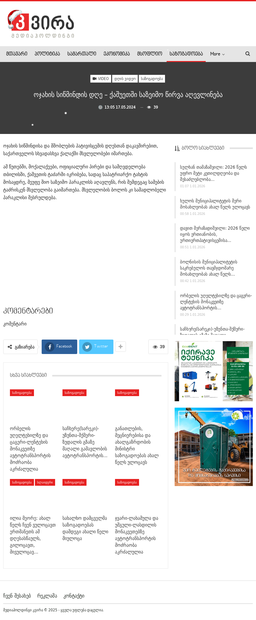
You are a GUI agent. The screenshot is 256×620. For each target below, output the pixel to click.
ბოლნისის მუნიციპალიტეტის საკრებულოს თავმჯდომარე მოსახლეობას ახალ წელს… (208, 268)
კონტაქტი (73, 595)
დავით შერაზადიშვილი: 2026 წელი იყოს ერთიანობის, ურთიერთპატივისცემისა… (215, 234)
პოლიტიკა (47, 54)
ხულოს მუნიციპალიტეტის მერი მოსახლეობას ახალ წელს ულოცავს (215, 203)
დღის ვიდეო (125, 78)
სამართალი (81, 54)
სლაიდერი (45, 482)
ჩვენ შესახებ (17, 595)
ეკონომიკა (116, 54)
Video (101, 78)
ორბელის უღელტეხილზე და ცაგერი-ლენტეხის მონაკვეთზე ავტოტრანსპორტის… (216, 301)
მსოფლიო (149, 54)
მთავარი (16, 54)
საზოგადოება (186, 54)
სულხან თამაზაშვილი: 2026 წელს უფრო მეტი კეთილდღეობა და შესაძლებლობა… (213, 173)
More (215, 54)
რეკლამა (47, 595)
